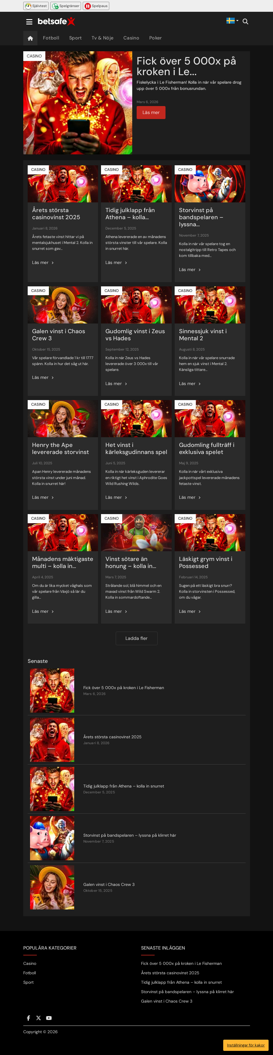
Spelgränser (65, 6)
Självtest (36, 6)
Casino (131, 38)
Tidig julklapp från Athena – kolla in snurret (181, 982)
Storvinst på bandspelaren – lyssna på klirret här (187, 991)
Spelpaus (96, 6)
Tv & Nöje (102, 38)
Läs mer (151, 112)
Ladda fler (136, 638)
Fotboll (51, 38)
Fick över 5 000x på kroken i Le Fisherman (181, 963)
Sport (75, 38)
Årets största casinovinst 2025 (170, 972)
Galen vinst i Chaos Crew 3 (166, 1001)
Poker (155, 38)
